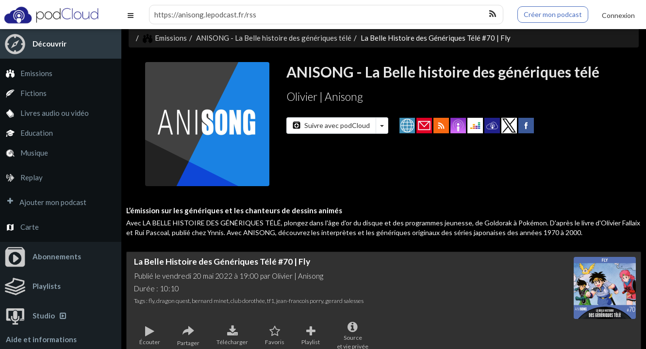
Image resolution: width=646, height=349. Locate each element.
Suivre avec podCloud (331, 125)
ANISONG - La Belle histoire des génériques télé (273, 37)
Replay (21, 178)
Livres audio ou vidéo (44, 113)
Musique (24, 153)
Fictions (23, 93)
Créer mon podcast (553, 14)
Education (26, 133)
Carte (19, 227)
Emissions (26, 73)
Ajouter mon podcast (43, 202)
